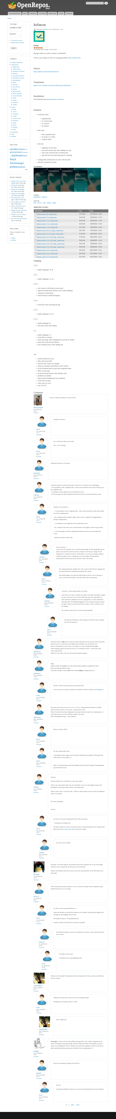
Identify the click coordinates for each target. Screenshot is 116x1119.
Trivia (14, 129)
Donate (61, 13)
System (15, 100)
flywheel (36, 874)
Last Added (42, 13)
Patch (13, 159)
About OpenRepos (15, 13)
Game (14, 109)
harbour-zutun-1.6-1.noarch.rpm (47, 214)
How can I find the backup (18, 218)
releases (61, 99)
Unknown (15, 102)
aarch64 (14, 149)
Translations (14, 132)
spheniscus (37, 651)
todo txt (39, 203)
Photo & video (17, 91)
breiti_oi (36, 896)
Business (15, 73)
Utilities (15, 104)
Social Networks (17, 96)
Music (14, 82)
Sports (14, 98)
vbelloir (36, 787)
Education (15, 120)
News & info (16, 87)
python (14, 166)
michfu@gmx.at (99, 689)
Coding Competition (17, 62)
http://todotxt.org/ (66, 829)
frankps (13, 238)
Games (13, 107)
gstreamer (18, 152)
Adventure (15, 114)
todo (35, 203)
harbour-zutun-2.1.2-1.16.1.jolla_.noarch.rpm (50, 240)
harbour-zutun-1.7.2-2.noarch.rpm (47, 227)
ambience (22, 149)
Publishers (32, 13)
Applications (14, 64)
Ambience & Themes (18, 71)
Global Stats (52, 13)
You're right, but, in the (17, 202)
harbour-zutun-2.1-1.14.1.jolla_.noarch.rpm (50, 234)
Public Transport (17, 93)
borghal (36, 1051)
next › (73, 1105)
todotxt (54, 203)
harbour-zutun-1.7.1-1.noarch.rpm (47, 221)
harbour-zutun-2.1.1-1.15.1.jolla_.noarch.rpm (50, 237)
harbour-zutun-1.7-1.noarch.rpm (47, 217)
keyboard (17, 155)
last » (78, 1105)
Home (9, 18)
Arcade (15, 116)
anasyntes (37, 473)
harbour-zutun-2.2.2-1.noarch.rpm (47, 257)
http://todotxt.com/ (75, 58)
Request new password (17, 42)
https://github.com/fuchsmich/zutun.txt (46, 71)
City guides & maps (18, 76)
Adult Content (17, 69)
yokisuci (36, 495)
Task (44, 203)
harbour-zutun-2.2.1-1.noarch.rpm (47, 253)
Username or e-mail (16, 27)
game (12, 152)
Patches (15, 89)
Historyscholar (38, 407)
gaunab (38, 1073)
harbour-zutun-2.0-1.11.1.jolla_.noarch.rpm (50, 230)
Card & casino (17, 118)
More (26, 169)
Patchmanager (17, 163)
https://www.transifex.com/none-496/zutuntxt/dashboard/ (52, 85)
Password (13, 34)
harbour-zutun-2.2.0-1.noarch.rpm (47, 250)
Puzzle (14, 123)
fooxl (45, 29)
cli (26, 149)
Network (15, 84)
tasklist (49, 203)
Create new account (16, 40)
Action (14, 111)
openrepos (53, 99)
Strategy (15, 127)
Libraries (13, 136)
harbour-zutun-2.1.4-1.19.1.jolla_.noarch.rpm (50, 247)
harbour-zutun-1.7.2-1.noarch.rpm (47, 224)
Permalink (36, 412)
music (25, 156)
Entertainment (16, 80)
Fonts (12, 134)
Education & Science (18, 78)
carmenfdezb (38, 985)
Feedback (69, 13)
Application (16, 67)
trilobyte (13, 240)
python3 (21, 167)
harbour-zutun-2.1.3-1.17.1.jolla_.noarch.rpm (50, 244)
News (25, 13)
